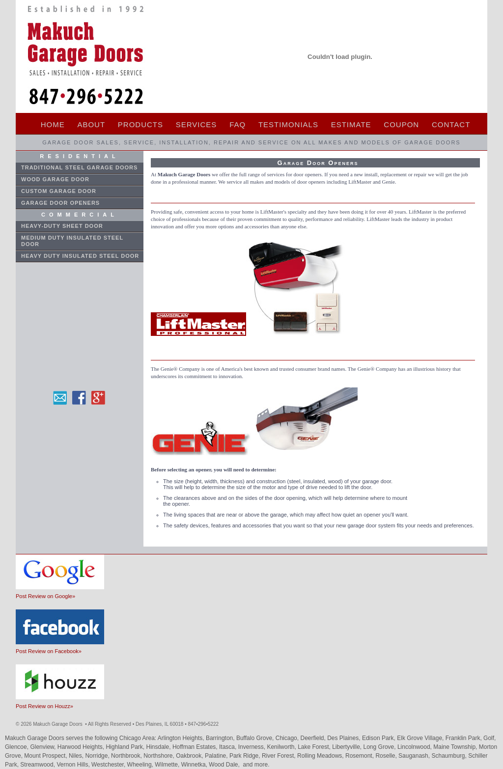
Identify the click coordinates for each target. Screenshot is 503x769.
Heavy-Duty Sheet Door (62, 226)
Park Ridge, (245, 755)
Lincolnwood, (415, 746)
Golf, (489, 738)
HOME (53, 124)
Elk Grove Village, (421, 738)
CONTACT (451, 124)
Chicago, (288, 738)
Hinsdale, (159, 746)
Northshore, (159, 755)
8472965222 (203, 724)
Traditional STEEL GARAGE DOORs (79, 167)
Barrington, (221, 738)
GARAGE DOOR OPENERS (60, 203)
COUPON (401, 124)
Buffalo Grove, (256, 738)
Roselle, (386, 755)
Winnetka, (195, 764)
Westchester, (109, 764)
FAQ (237, 124)
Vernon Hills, (73, 764)
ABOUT (91, 124)
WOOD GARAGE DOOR (55, 179)
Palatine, (217, 755)
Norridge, (98, 755)
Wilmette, (168, 764)
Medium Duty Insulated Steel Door (72, 241)
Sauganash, (414, 755)
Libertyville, (347, 746)
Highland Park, (126, 746)
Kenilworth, (282, 746)
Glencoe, (17, 746)
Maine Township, (456, 746)
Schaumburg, (449, 755)
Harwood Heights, (81, 746)
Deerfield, (313, 738)
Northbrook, (127, 755)
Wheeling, (141, 764)
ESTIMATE (351, 124)
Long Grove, (380, 746)
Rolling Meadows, (321, 755)
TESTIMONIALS (288, 124)
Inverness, (252, 746)
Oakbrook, (190, 755)
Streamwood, (38, 764)
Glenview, (43, 746)
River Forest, (279, 755)
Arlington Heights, (182, 738)
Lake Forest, (315, 746)
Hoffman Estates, (195, 746)
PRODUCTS (140, 124)
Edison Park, (379, 738)
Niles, (77, 755)
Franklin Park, (464, 738)
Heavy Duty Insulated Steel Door (80, 256)
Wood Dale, (225, 764)
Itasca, (228, 746)
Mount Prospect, (46, 755)
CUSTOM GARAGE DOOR (58, 191)
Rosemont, (360, 755)
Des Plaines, (344, 738)
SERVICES (196, 124)
